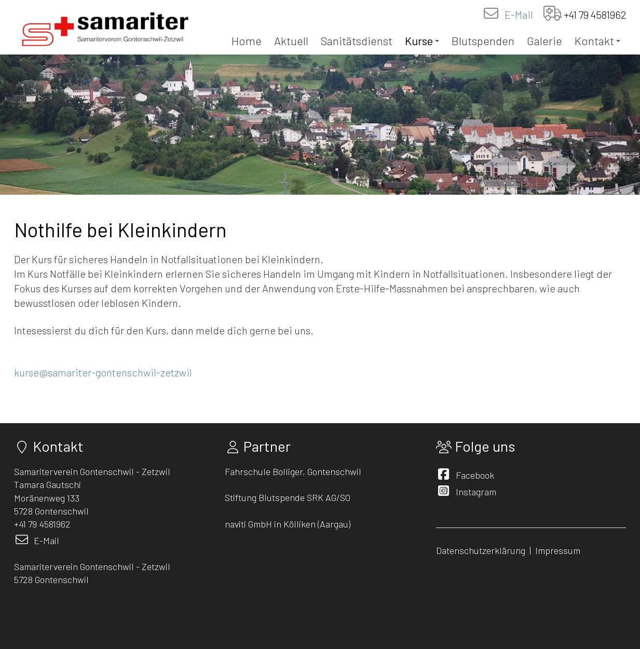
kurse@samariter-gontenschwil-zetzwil (103, 372)
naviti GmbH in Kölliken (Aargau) (287, 524)
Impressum (558, 550)
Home (247, 40)
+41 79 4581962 (595, 14)
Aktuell (291, 40)
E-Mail (519, 14)
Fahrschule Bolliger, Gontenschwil (293, 471)
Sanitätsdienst (356, 40)
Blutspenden (483, 40)
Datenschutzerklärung (480, 550)
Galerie (544, 40)
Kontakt (597, 40)
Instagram (476, 491)
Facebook (475, 475)
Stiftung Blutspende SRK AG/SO (287, 497)
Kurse (422, 40)
